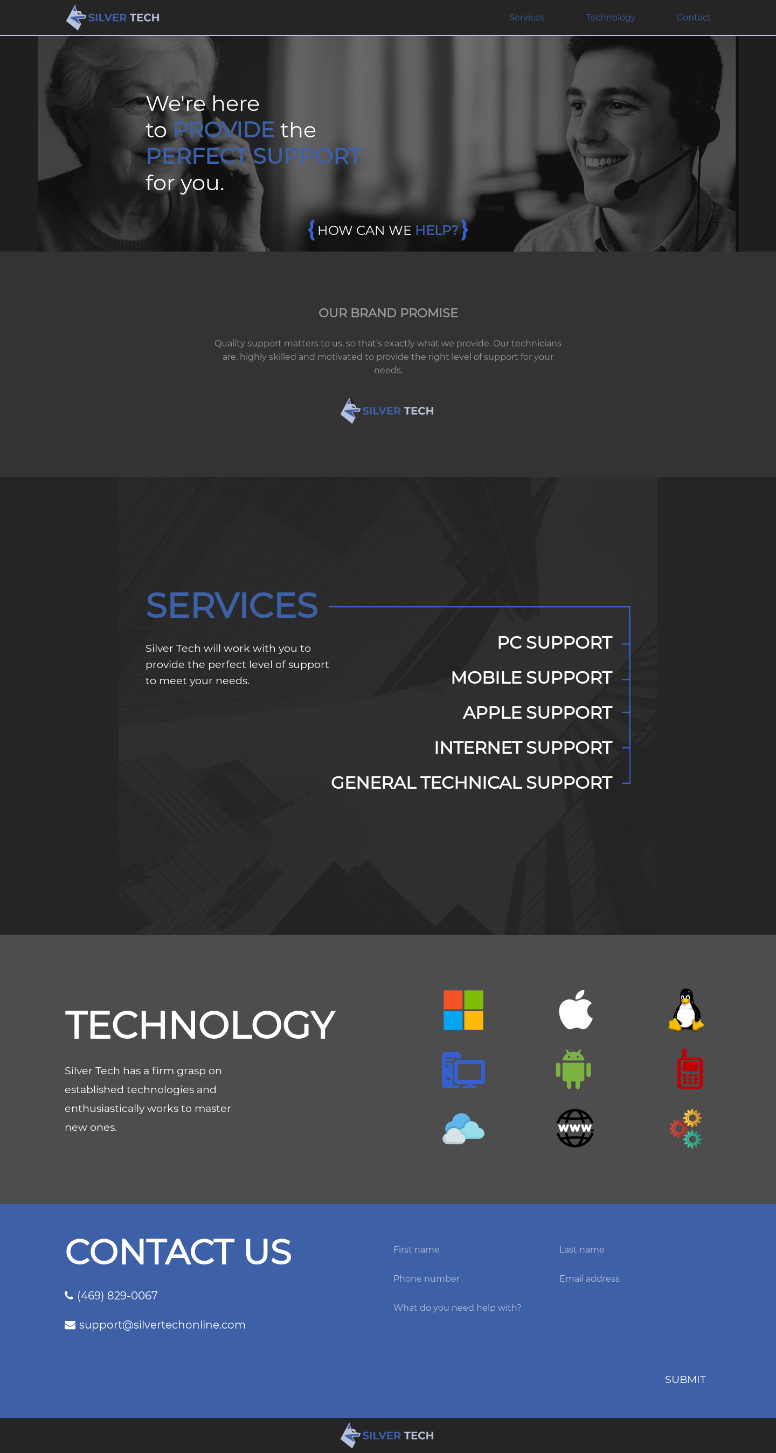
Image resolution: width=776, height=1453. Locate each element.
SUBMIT (685, 1379)
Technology (611, 17)
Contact (693, 17)
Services (527, 17)
